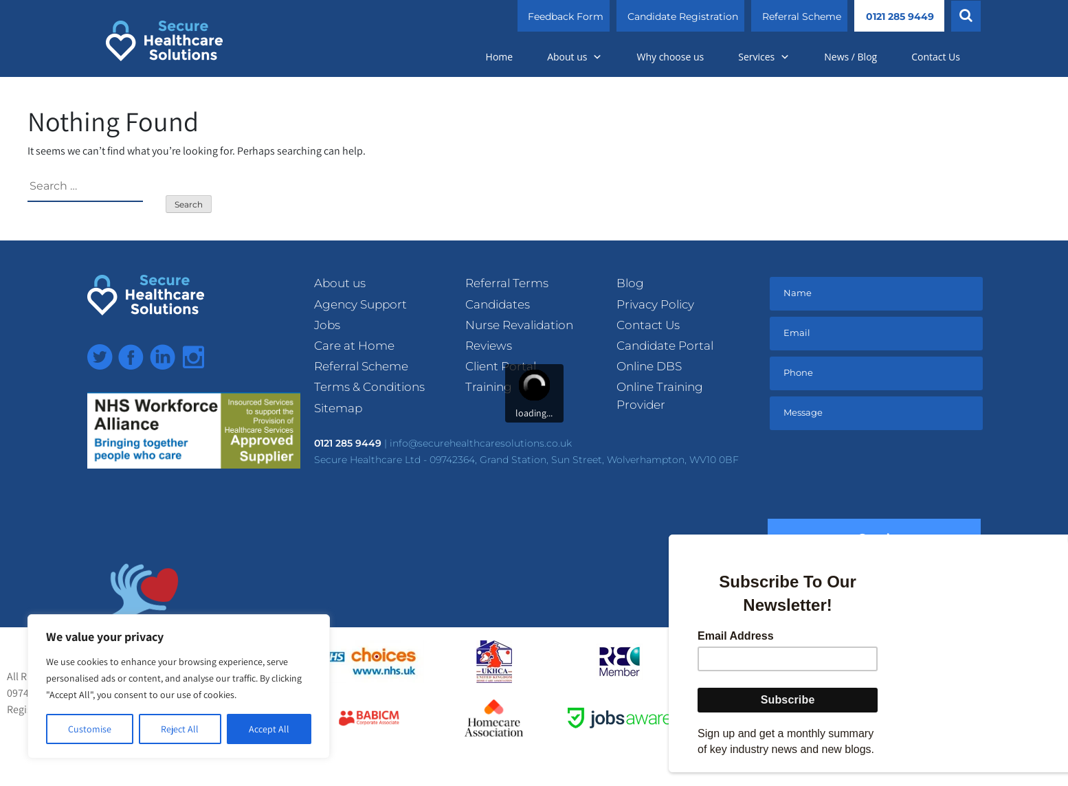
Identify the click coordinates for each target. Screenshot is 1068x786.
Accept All (269, 729)
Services (764, 56)
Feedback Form (565, 16)
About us (574, 56)
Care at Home (354, 345)
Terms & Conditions (369, 387)
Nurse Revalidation (519, 325)
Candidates (497, 304)
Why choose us (670, 56)
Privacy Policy (655, 304)
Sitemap (338, 408)
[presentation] (874, 477)
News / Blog (850, 56)
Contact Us (935, 56)
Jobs (327, 325)
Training (488, 387)
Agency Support (360, 304)
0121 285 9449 (900, 16)
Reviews (488, 345)
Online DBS (649, 366)
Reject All (180, 729)
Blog (630, 283)
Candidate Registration (682, 16)
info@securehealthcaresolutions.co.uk (481, 443)
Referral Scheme (801, 16)
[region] (178, 686)
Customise (89, 729)
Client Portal (500, 366)
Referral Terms (506, 283)
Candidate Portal (664, 345)
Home (499, 56)
